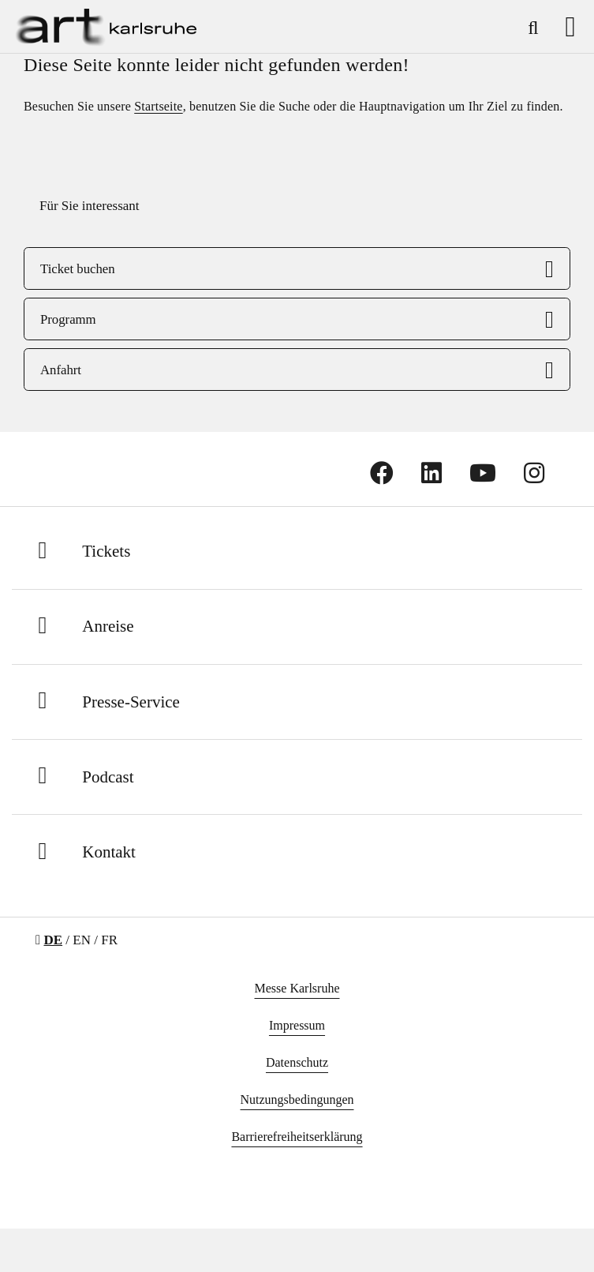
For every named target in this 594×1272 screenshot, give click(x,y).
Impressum (297, 1025)
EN (82, 939)
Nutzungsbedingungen (297, 1099)
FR (109, 939)
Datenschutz (297, 1062)
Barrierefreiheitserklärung (296, 1136)
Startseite (158, 106)
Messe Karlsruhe (297, 988)
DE (52, 939)
